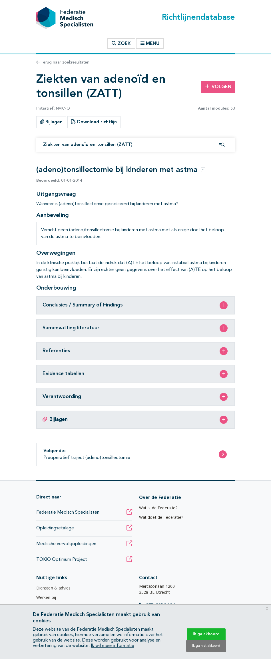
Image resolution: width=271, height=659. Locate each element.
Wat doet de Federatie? (161, 517)
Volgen (218, 86)
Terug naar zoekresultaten (62, 62)
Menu (149, 43)
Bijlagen (51, 121)
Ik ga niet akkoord (206, 646)
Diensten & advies (53, 588)
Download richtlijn (94, 121)
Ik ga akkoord (206, 634)
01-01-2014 (59, 181)
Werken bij (46, 597)
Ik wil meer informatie (112, 646)
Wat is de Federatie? (158, 507)
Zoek (121, 43)
